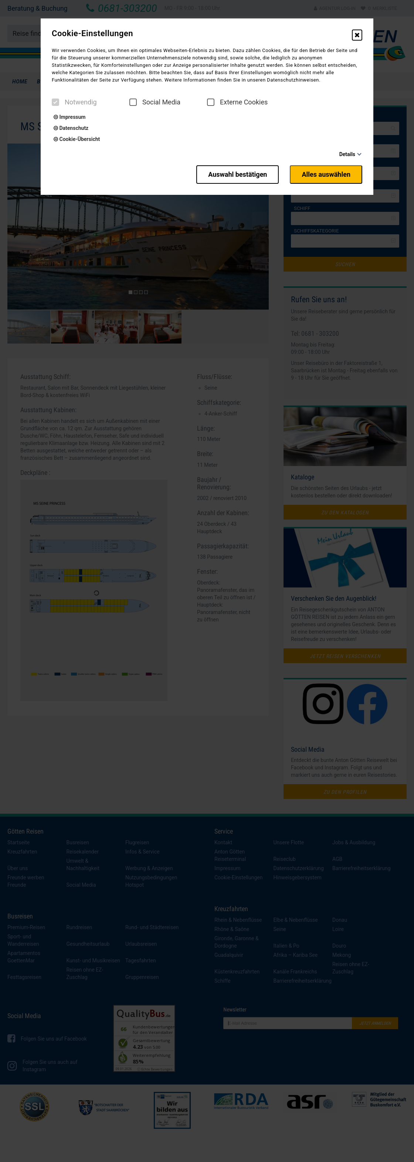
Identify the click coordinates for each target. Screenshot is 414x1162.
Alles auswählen (326, 174)
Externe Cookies (237, 102)
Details (347, 154)
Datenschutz (71, 128)
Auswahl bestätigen (237, 174)
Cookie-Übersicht (77, 139)
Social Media (154, 102)
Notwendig (74, 102)
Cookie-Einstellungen (92, 34)
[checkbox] (55, 102)
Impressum (69, 117)
